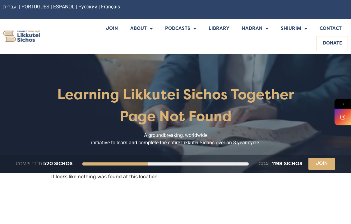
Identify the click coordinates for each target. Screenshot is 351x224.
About (141, 29)
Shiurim (294, 29)
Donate (332, 43)
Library (219, 28)
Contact (331, 28)
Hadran (255, 29)
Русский (88, 7)
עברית (9, 7)
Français (110, 7)
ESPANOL (64, 7)
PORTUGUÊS (35, 7)
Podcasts (180, 29)
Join (112, 28)
